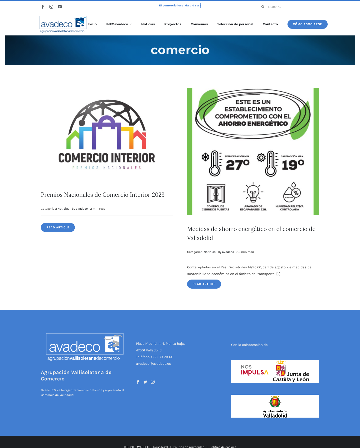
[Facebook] (138, 382)
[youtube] (60, 7)
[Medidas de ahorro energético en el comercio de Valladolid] (253, 91)
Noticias (63, 208)
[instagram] (51, 7)
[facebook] (43, 7)
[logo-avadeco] (63, 16)
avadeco (82, 208)
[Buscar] (263, 7)
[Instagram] (153, 382)
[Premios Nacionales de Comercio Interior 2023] (107, 91)
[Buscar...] (288, 7)
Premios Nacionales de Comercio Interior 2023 (103, 194)
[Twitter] (145, 382)
